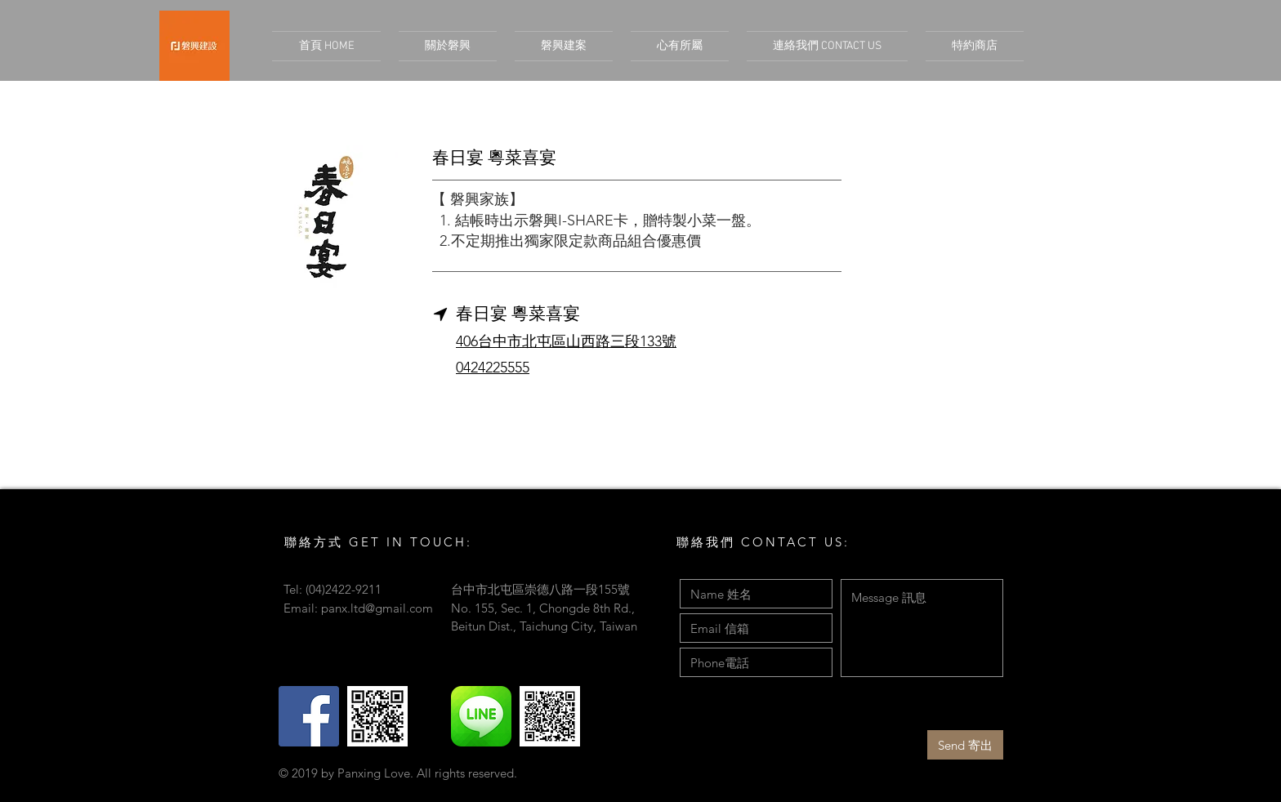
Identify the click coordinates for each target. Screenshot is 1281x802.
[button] (564, 46)
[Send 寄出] (965, 745)
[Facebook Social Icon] (309, 716)
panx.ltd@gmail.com (377, 608)
